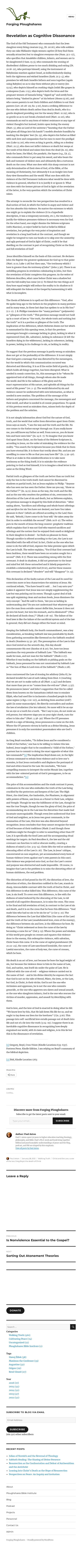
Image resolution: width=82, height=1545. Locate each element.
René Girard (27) (17, 1372)
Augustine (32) (16, 1364)
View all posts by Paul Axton (27, 1148)
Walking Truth (44, 1158)
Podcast (10, 1506)
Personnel (11, 1519)
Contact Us (12, 1525)
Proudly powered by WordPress (40, 1540)
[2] (26, 777)
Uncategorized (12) (19, 1342)
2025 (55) (14, 1386)
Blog (8, 1499)
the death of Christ (33, 1161)
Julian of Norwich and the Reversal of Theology (33, 1456)
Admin (9, 1531)
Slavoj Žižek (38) (17, 1357)
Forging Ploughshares (24, 24)
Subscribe (62, 1121)
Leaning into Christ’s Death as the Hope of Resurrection (38, 1470)
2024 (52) (14, 1390)
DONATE (15, 1310)
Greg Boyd (19, 1161)
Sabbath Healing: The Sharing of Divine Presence (34, 1459)
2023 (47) (14, 1394)
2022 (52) (14, 1397)
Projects (10, 1512)
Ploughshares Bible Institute (21, 1493)
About (9, 1487)
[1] (25, 755)
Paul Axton (14, 1158)
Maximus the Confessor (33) (23, 1361)
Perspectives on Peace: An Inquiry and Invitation (34, 1474)
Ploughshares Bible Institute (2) (25, 1346)
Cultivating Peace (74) (20, 1339)
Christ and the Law (61, 1158)
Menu (71, 17)
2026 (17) (14, 1383)
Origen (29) (15, 1368)
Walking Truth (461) (19, 1335)
